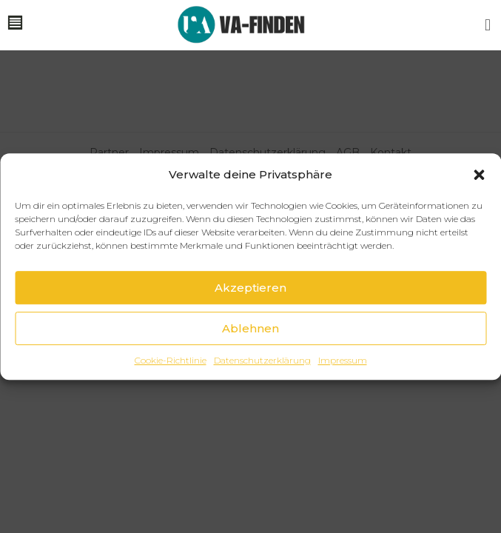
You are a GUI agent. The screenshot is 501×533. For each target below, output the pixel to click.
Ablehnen (250, 328)
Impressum (342, 360)
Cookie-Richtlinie (170, 360)
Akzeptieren (250, 288)
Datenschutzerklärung (262, 360)
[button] (478, 174)
